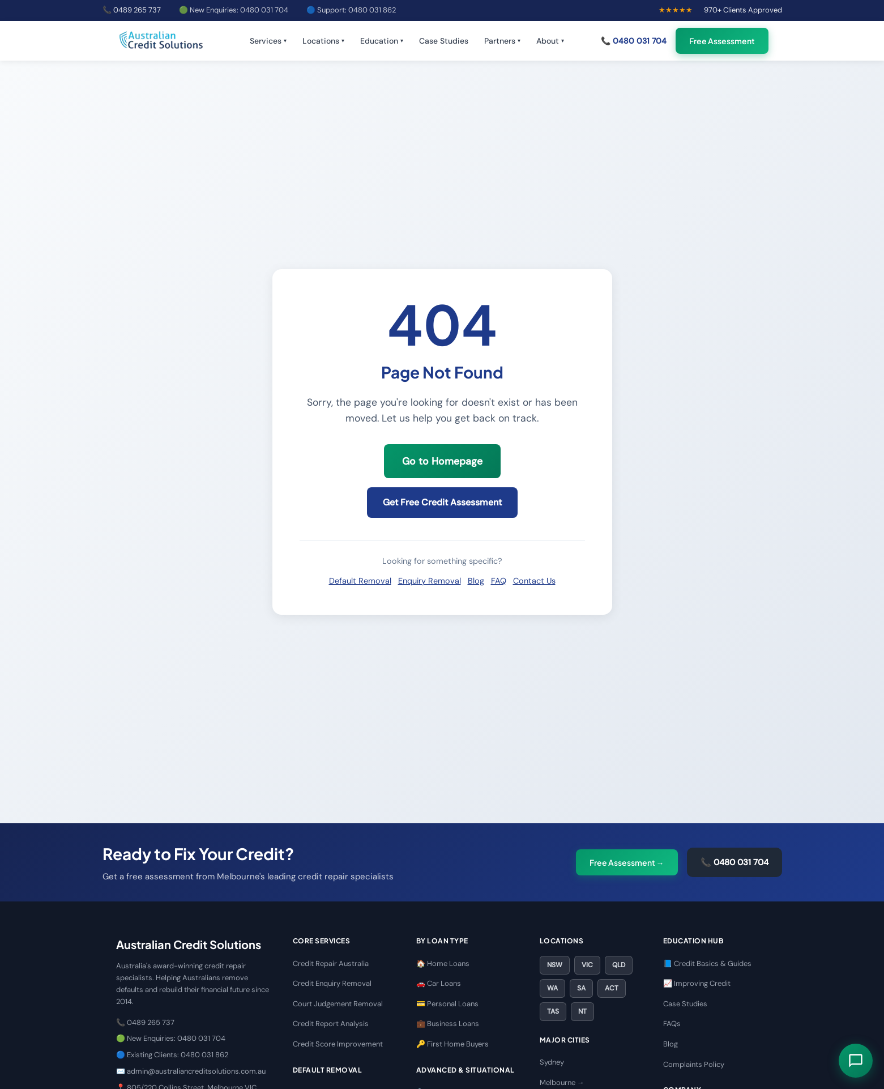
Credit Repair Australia (331, 963)
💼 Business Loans (447, 1023)
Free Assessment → (627, 862)
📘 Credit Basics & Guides (707, 963)
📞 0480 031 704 (634, 41)
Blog (476, 581)
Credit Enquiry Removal (332, 983)
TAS (553, 1011)
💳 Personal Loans (447, 1004)
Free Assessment (722, 41)
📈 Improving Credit (697, 983)
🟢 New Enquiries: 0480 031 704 (233, 10)
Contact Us (534, 581)
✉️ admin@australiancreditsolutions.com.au (191, 1071)
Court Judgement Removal (338, 1004)
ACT (611, 988)
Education (381, 41)
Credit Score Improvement (338, 1044)
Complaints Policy (693, 1064)
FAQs (672, 1023)
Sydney (552, 1062)
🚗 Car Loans (438, 983)
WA (552, 988)
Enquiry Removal (429, 581)
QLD (618, 964)
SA (581, 988)
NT (582, 1011)
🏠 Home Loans (442, 963)
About (550, 41)
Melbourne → (562, 1082)
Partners (502, 41)
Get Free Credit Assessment (442, 502)
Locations (323, 41)
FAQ (498, 581)
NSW (554, 964)
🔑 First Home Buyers (452, 1044)
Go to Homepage (442, 461)
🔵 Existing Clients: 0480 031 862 (172, 1055)
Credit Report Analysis (331, 1023)
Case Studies (443, 41)
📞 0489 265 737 (132, 10)
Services (268, 41)
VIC (587, 964)
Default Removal (360, 581)
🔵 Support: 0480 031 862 (351, 10)
